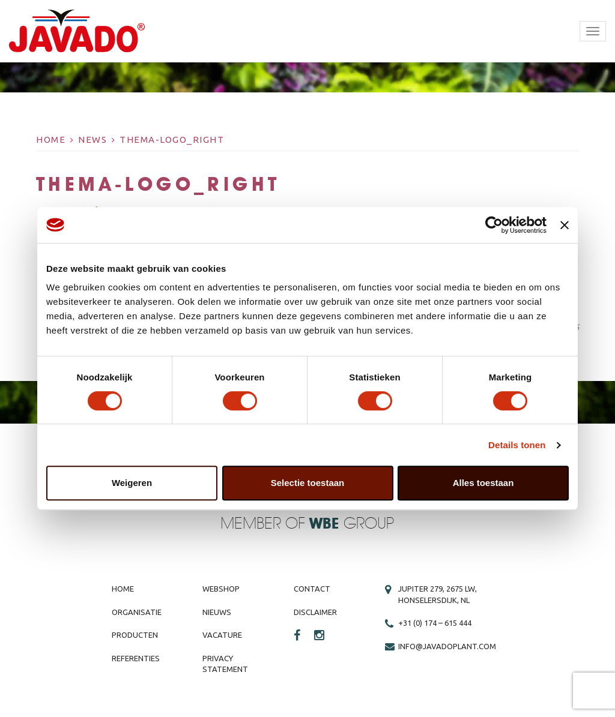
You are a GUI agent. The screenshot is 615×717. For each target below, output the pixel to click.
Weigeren (132, 483)
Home (50, 139)
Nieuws (216, 612)
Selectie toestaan (308, 483)
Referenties (136, 658)
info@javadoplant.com (447, 646)
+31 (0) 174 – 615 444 (434, 623)
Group (351, 524)
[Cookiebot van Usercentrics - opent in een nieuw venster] (494, 225)
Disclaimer (315, 612)
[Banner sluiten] (564, 225)
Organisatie (137, 612)
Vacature (222, 635)
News (92, 139)
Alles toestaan (483, 483)
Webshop (221, 588)
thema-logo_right (172, 139)
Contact (312, 588)
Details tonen (516, 445)
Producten (135, 635)
